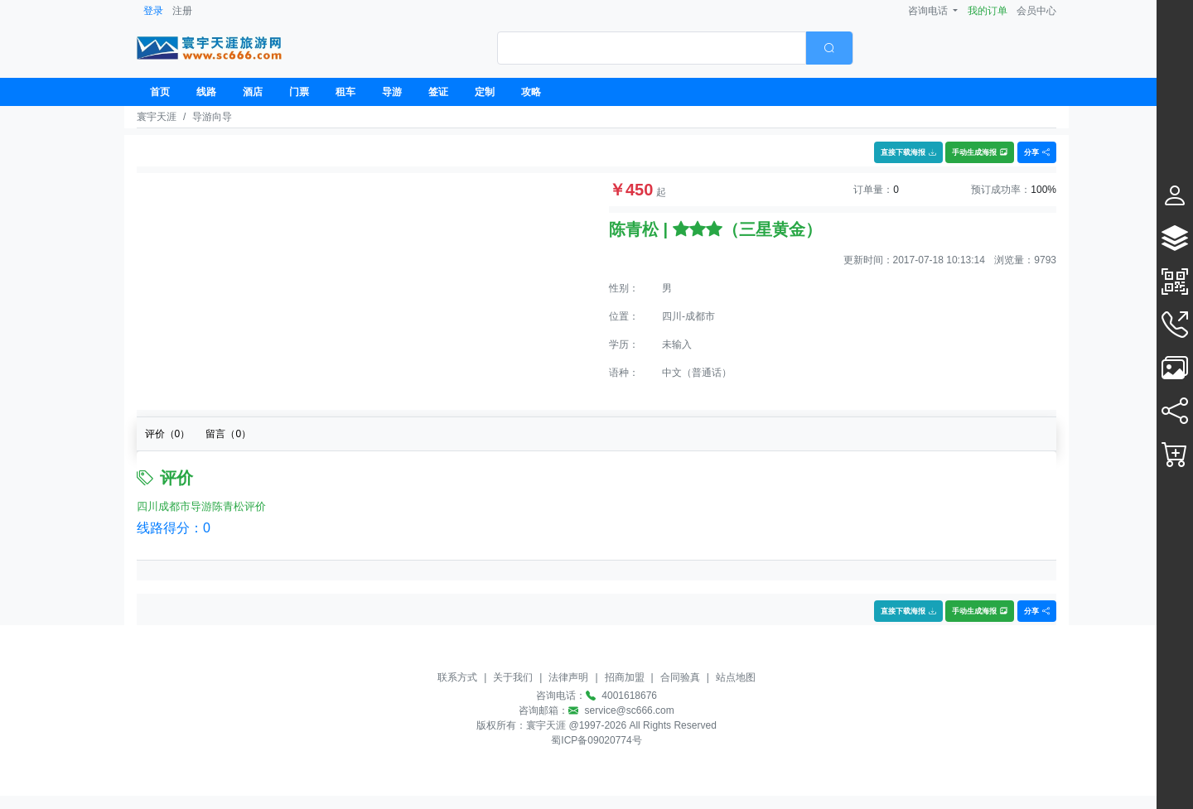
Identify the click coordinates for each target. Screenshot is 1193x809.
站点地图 (736, 677)
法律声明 (568, 677)
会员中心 (1036, 11)
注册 (182, 11)
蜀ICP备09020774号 (596, 740)
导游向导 (212, 117)
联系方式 (457, 677)
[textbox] (651, 48)
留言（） (228, 434)
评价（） (168, 434)
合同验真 (680, 677)
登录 (153, 11)
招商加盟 (625, 677)
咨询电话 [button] (929, 11)
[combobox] (675, 48)
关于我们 (513, 677)
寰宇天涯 (156, 117)
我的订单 (987, 11)
